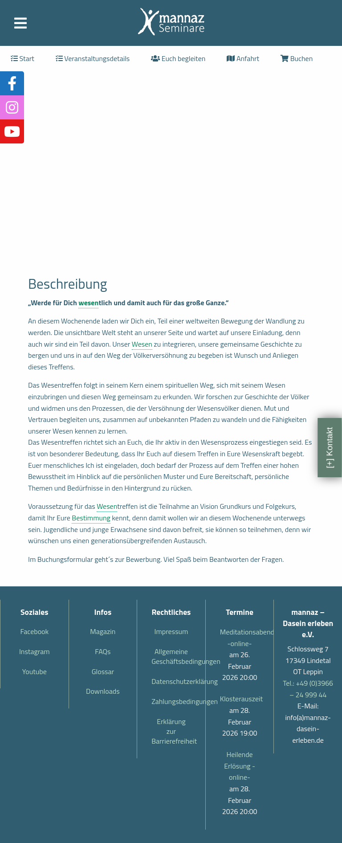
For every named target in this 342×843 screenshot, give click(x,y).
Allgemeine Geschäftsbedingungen (174, 656)
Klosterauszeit (240, 698)
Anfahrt (243, 58)
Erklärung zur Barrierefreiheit (174, 731)
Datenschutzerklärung (174, 681)
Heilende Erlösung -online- (239, 765)
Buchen (297, 58)
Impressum (171, 631)
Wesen (142, 344)
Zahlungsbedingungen (174, 701)
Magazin (102, 631)
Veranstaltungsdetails (93, 58)
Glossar (103, 671)
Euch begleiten (178, 58)
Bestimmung (91, 517)
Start (22, 58)
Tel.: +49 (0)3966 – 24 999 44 (308, 689)
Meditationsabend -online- (240, 637)
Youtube (34, 671)
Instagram (34, 651)
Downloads (103, 691)
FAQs (102, 651)
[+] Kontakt (329, 447)
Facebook (34, 631)
